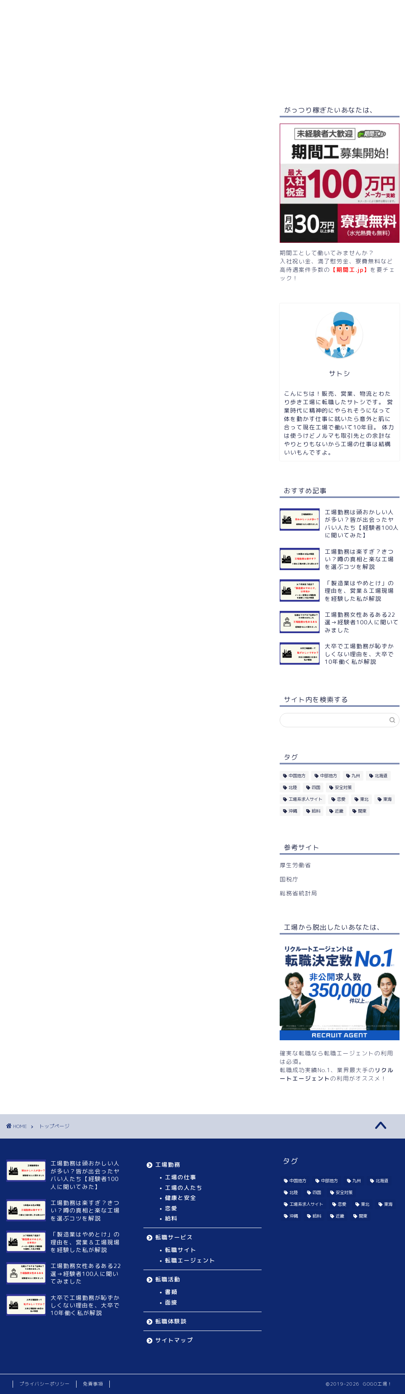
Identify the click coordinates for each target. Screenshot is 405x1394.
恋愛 (171, 1208)
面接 (171, 1302)
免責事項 (93, 1384)
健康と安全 (180, 1198)
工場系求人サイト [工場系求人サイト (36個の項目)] (305, 799)
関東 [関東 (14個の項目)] (362, 811)
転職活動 (199, 80)
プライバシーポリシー (44, 1384)
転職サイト (180, 1250)
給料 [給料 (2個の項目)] (316, 811)
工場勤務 (90, 80)
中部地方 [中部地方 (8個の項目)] (328, 776)
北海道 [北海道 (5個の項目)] (381, 776)
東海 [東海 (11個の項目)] (387, 799)
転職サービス (144, 80)
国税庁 (289, 879)
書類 (171, 1292)
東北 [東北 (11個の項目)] (364, 799)
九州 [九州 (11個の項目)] (356, 776)
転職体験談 (250, 80)
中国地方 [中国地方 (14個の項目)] (297, 776)
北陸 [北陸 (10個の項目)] (293, 787)
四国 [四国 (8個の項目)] (316, 787)
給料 (171, 1218)
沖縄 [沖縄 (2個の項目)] (293, 811)
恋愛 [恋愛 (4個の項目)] (341, 799)
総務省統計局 (299, 893)
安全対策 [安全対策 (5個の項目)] (343, 787)
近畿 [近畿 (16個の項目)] (339, 811)
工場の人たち (184, 1187)
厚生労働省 (295, 865)
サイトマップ (309, 80)
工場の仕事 (180, 1177)
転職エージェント (190, 1260)
